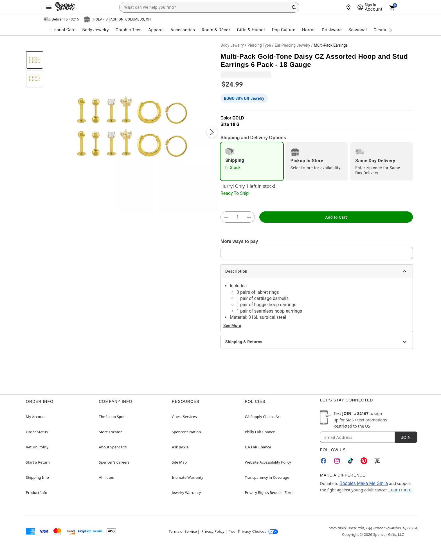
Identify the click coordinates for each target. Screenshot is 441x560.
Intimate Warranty (187, 477)
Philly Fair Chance (260, 431)
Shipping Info (37, 477)
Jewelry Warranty (186, 492)
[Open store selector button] (117, 19)
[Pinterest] (364, 460)
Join (406, 437)
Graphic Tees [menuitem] (128, 29)
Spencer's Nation (186, 431)
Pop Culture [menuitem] (283, 29)
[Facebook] (323, 460)
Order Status (37, 431)
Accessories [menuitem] (182, 29)
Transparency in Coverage (267, 477)
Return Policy (37, 447)
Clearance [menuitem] (383, 29)
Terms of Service (183, 531)
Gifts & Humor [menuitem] (251, 29)
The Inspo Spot (112, 416)
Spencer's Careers (114, 462)
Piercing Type (259, 45)
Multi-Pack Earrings (331, 45)
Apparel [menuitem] (156, 29)
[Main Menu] (49, 7)
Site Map (179, 462)
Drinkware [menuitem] (332, 29)
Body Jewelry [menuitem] (95, 29)
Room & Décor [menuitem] (216, 29)
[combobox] (209, 7)
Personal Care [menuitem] (62, 29)
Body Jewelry (232, 45)
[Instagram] (337, 460)
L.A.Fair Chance (258, 447)
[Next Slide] (212, 132)
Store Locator (110, 431)
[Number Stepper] (237, 217)
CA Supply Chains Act (263, 416)
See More (232, 325)
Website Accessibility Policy (268, 462)
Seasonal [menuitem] (357, 29)
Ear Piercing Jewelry (292, 45)
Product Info (36, 492)
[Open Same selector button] (61, 19)
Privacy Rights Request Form (269, 492)
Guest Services (184, 416)
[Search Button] (294, 7)
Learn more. (400, 489)
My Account (36, 416)
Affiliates (106, 477)
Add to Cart (336, 217)
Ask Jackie (180, 447)
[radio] (251, 161)
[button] (132, 126)
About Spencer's (113, 447)
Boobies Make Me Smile (363, 483)
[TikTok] (350, 460)
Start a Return (38, 462)
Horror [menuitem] (308, 29)
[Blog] (377, 460)
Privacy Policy (212, 531)
